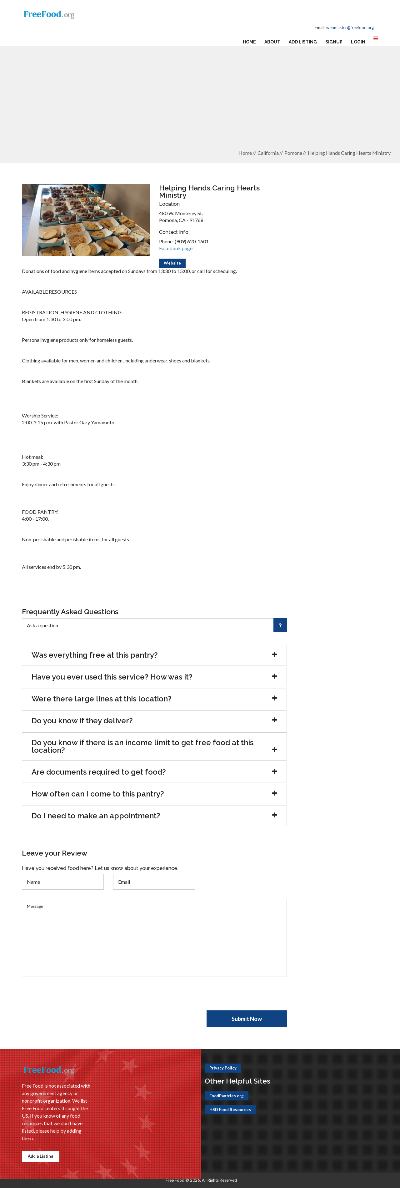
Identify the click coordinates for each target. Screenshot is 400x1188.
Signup (333, 41)
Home (249, 41)
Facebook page (175, 248)
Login (358, 41)
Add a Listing (40, 1156)
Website (172, 262)
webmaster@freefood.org (350, 27)
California (268, 153)
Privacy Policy (223, 1067)
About (272, 41)
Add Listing (303, 41)
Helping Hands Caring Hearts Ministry (349, 153)
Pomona (293, 153)
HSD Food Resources (230, 1109)
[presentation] (69, 998)
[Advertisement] (200, 100)
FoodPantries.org (226, 1095)
